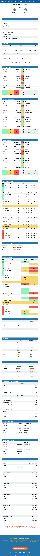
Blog (34, 1)
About (24, 552)
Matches (3, 1)
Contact (28, 552)
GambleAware (12, 544)
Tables (10, 1)
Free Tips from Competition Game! (20, 62)
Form (21, 1)
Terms (20, 552)
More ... (36, 135)
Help (11, 552)
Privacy (15, 552)
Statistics (27, 1)
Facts (15, 1)
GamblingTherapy (20, 544)
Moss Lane (10, 30)
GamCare (28, 544)
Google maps (10, 34)
